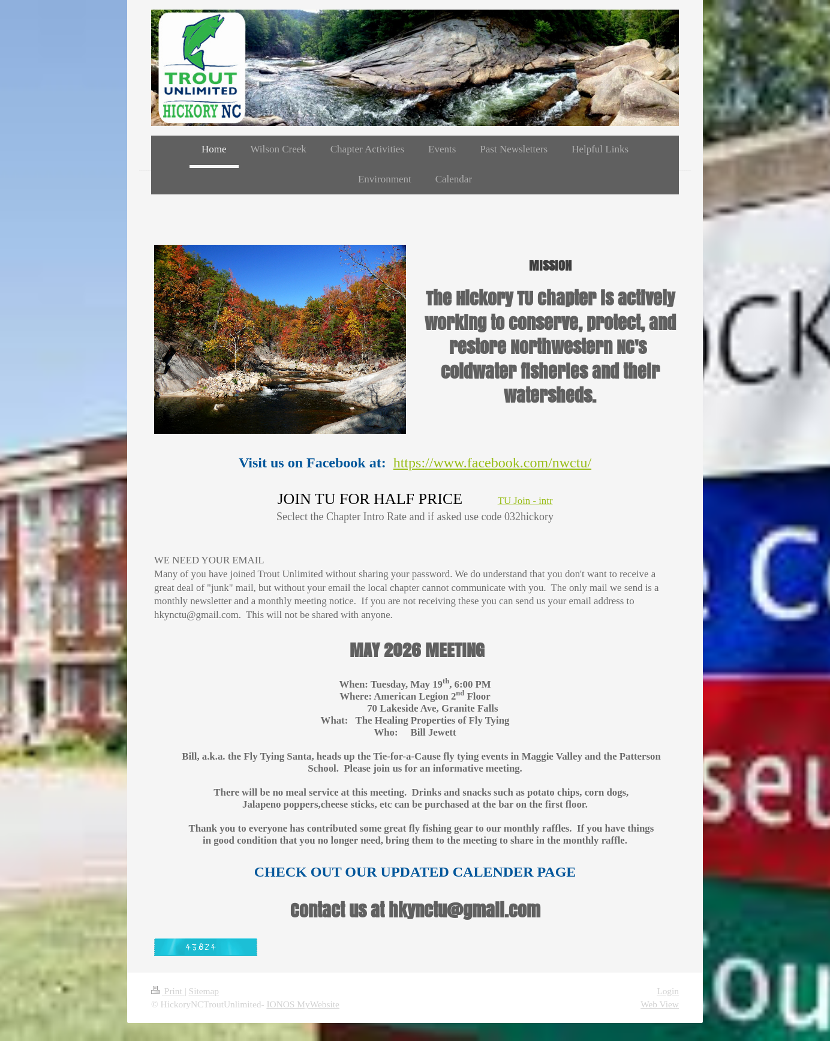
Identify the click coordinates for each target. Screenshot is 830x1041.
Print (168, 991)
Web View (659, 1004)
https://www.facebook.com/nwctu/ (492, 462)
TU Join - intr (525, 500)
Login (668, 991)
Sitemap (204, 991)
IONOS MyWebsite (302, 1004)
